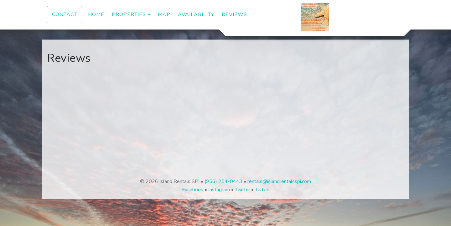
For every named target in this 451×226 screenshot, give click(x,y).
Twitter (242, 189)
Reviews (234, 14)
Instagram (219, 189)
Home (96, 14)
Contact (64, 14)
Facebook (192, 189)
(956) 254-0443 (223, 181)
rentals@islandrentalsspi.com (279, 181)
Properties (129, 14)
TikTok (262, 189)
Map (164, 14)
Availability (196, 14)
